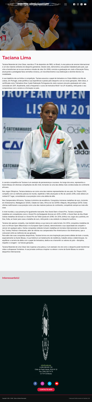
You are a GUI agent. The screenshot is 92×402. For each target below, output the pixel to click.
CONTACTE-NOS (46, 389)
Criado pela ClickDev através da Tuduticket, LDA (79, 398)
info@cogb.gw (46, 365)
